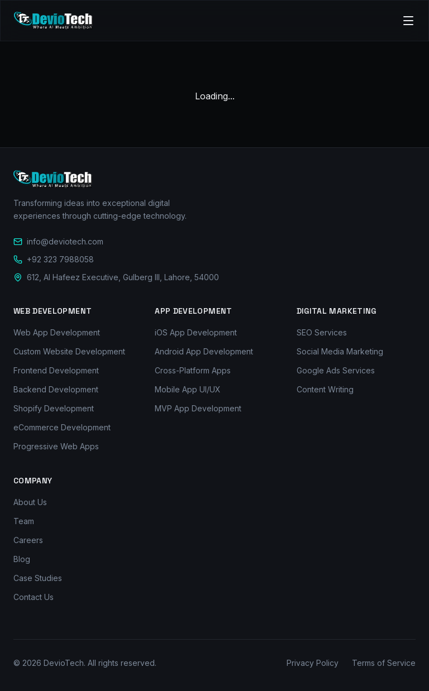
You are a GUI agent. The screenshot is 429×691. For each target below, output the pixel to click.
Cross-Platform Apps (193, 370)
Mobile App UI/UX (188, 389)
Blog (21, 559)
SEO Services (322, 332)
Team (23, 521)
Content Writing (325, 389)
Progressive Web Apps (56, 446)
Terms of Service (384, 663)
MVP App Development (198, 408)
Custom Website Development (69, 351)
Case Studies (37, 578)
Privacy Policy (313, 663)
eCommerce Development (62, 427)
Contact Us (33, 597)
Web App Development (56, 332)
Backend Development (55, 389)
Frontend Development (56, 370)
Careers (28, 540)
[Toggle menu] (408, 20)
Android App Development (204, 351)
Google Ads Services (336, 370)
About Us (30, 502)
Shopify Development (53, 408)
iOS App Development (196, 332)
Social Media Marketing (340, 351)
